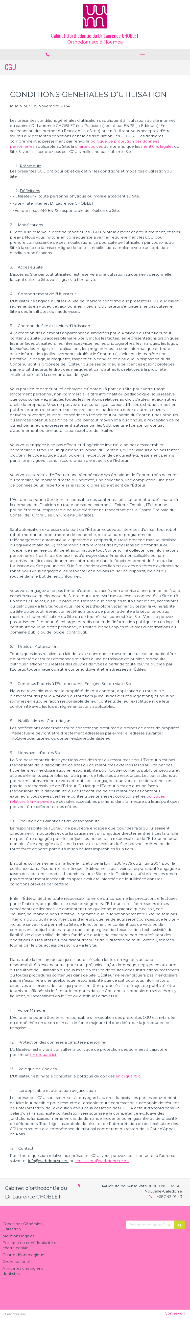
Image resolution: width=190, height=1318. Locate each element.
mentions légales (157, 146)
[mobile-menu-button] (142, 54)
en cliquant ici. (43, 1054)
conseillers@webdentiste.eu (102, 1160)
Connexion (175, 1313)
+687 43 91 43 (169, 1196)
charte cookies (89, 146)
